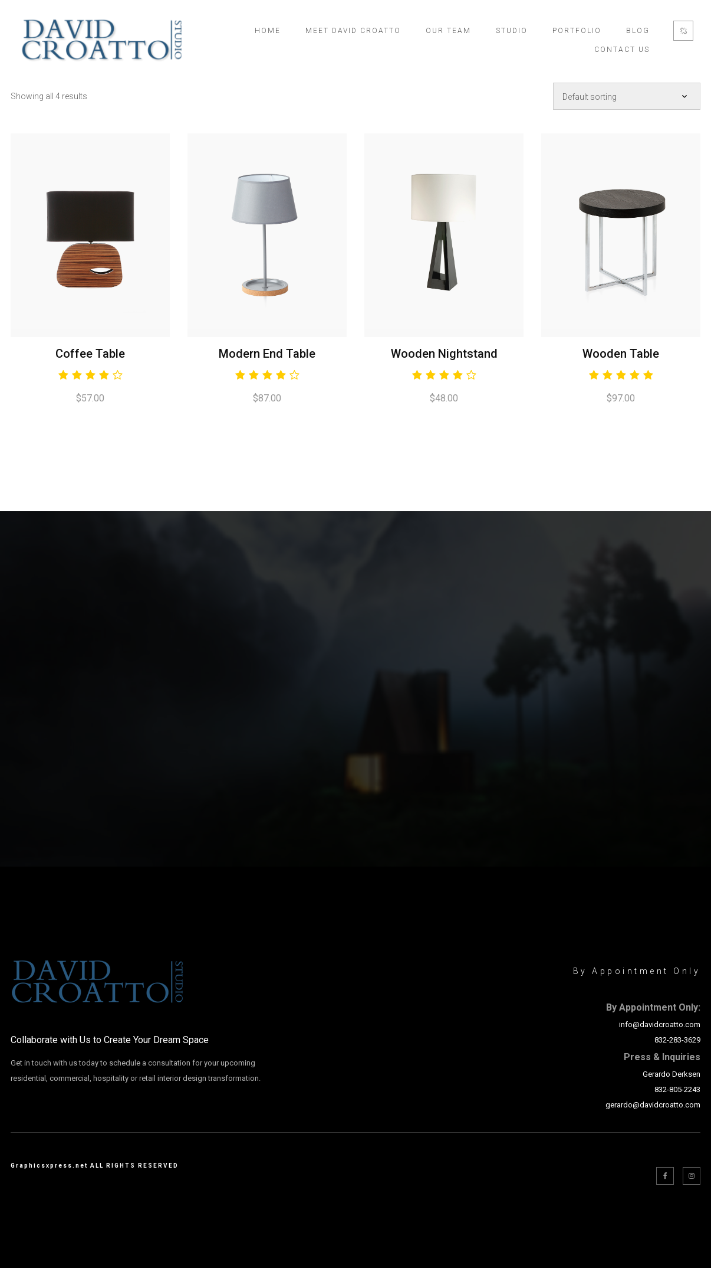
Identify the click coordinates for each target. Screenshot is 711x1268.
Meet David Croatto (353, 31)
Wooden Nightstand (444, 354)
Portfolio (576, 31)
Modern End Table (267, 354)
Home (268, 31)
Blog (638, 31)
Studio (512, 31)
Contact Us (622, 49)
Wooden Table (620, 354)
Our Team (448, 31)
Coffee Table (90, 354)
